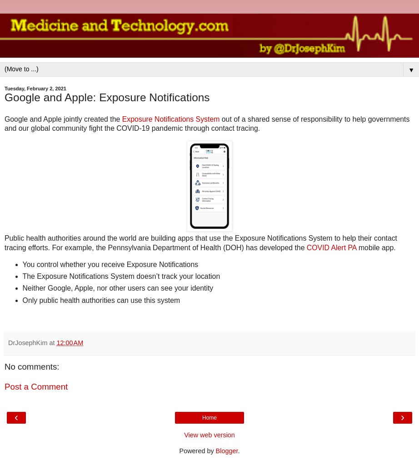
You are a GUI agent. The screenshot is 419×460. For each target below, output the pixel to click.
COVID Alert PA (333, 248)
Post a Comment (36, 386)
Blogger (227, 451)
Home (209, 418)
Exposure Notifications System (171, 119)
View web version (209, 435)
